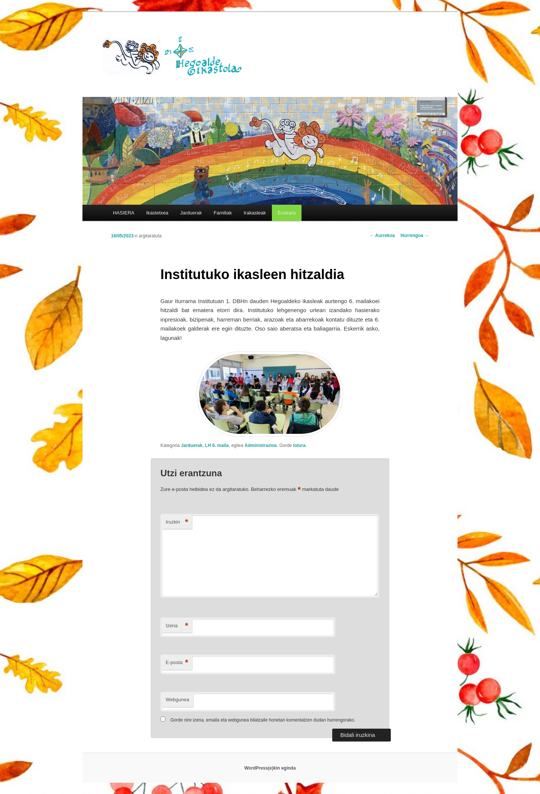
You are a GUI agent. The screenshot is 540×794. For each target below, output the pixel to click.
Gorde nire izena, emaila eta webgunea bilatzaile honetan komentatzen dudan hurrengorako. (262, 720)
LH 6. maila (217, 445)
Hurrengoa (414, 235)
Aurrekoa (382, 235)
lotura (299, 445)
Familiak (223, 213)
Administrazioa (260, 445)
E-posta (177, 662)
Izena (177, 625)
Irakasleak (255, 213)
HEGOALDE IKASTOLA (175, 55)
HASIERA (123, 213)
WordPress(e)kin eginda (270, 768)
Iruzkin (177, 522)
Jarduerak (191, 213)
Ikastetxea (157, 213)
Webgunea (177, 699)
